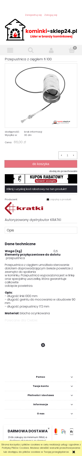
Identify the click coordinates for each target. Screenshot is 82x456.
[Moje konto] (51, 50)
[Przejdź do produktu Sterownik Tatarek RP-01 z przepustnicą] (41, 362)
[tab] (41, 230)
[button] (10, 50)
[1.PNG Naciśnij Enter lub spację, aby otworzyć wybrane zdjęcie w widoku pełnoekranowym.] (41, 95)
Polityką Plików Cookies (15, 448)
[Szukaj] (31, 50)
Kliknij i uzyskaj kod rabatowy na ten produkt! (37, 189)
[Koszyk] (72, 50)
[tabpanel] (41, 276)
